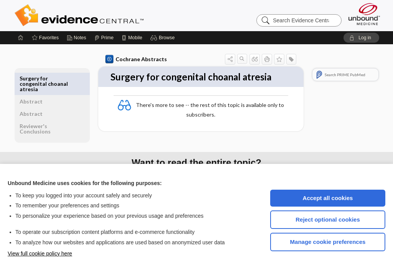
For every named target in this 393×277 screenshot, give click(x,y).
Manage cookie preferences (328, 242)
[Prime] (104, 37)
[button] (163, 37)
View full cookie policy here (40, 253)
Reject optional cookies (328, 219)
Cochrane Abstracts (135, 59)
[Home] (20, 37)
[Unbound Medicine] (364, 14)
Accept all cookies (328, 198)
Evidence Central (110, 15)
